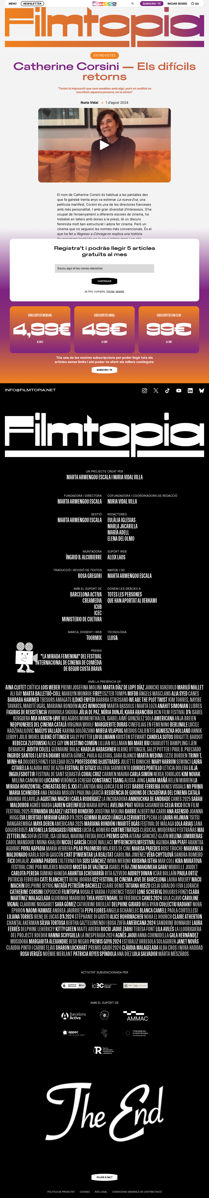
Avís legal (101, 1191)
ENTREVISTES (105, 55)
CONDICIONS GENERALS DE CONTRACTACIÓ (137, 1191)
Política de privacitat (61, 1191)
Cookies (85, 1191)
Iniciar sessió (115, 291)
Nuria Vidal (89, 103)
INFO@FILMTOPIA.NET (30, 390)
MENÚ (13, 6)
